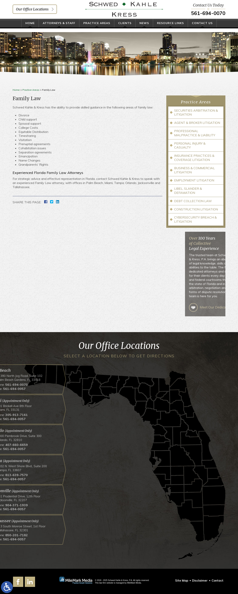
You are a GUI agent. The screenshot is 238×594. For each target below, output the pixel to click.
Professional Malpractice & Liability (194, 133)
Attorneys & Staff (59, 27)
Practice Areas (96, 27)
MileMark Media (134, 583)
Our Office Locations (32, 11)
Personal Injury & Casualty (189, 145)
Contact (217, 580)
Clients (124, 27)
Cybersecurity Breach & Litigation (195, 219)
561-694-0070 (208, 15)
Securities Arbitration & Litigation (196, 112)
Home (30, 27)
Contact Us (202, 27)
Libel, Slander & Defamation (188, 191)
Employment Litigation (194, 180)
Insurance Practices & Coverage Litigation (194, 158)
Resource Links (170, 27)
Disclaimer (200, 580)
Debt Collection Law (193, 201)
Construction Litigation (196, 209)
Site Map (181, 580)
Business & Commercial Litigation (194, 170)
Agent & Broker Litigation (197, 123)
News (144, 27)
